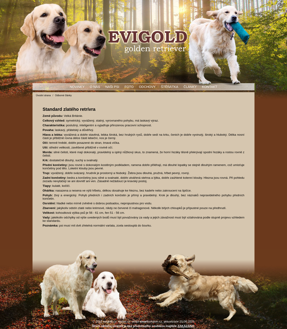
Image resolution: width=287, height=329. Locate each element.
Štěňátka (169, 87)
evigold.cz (109, 321)
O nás (95, 87)
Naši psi (112, 87)
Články (190, 87)
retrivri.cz (124, 321)
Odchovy (147, 87)
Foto (129, 87)
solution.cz (151, 321)
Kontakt (209, 87)
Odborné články (63, 95)
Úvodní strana (43, 95)
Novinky (77, 87)
